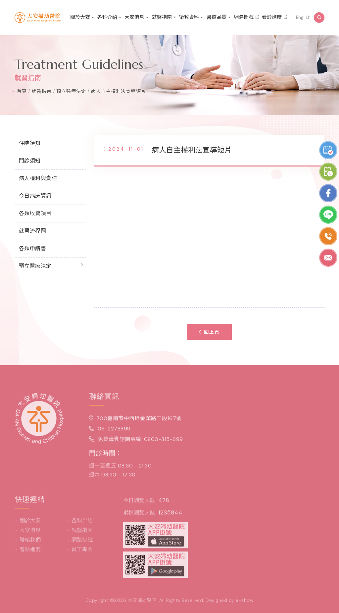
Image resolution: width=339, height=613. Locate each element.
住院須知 (30, 143)
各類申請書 (32, 248)
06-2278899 (110, 431)
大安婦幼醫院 (142, 602)
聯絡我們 (30, 542)
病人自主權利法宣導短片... (120, 91)
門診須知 (30, 160)
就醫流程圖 (32, 230)
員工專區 (82, 551)
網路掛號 (244, 17)
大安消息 (134, 17)
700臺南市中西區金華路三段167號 (135, 420)
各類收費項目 (35, 213)
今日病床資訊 (35, 195)
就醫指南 (162, 17)
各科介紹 (107, 17)
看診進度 (272, 17)
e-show (245, 602)
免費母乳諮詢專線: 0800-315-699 (136, 441)
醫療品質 (216, 17)
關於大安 (80, 17)
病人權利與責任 (38, 178)
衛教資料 (189, 17)
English (303, 17)
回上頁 (209, 332)
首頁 (22, 91)
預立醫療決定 (71, 91)
